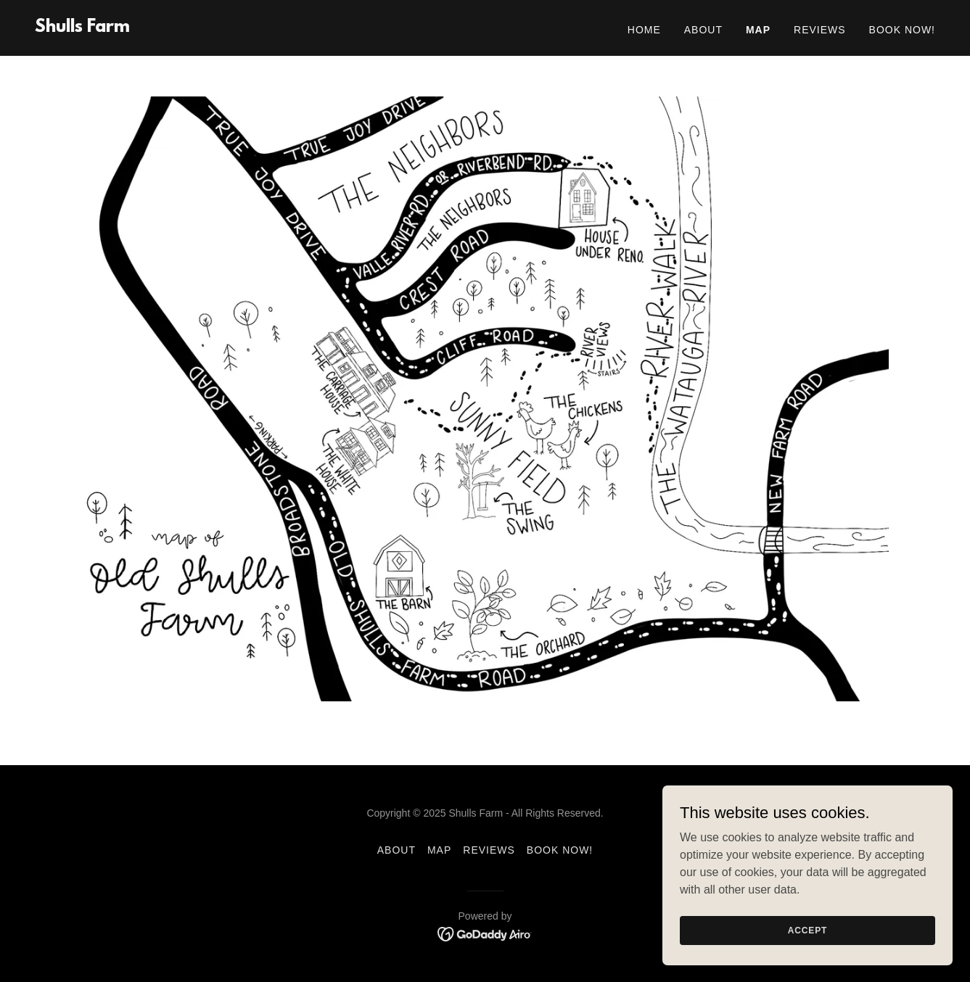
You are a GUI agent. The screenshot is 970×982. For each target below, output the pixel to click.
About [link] (703, 30)
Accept (807, 950)
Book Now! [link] (902, 30)
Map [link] (758, 30)
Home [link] (644, 30)
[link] (82, 28)
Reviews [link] (820, 30)
